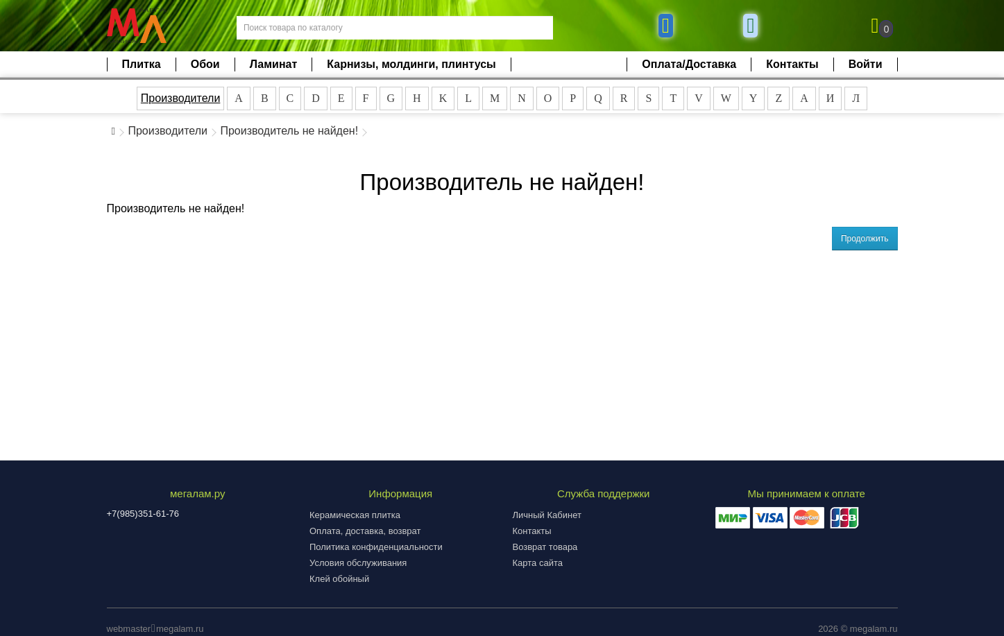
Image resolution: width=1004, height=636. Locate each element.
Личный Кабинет (547, 515)
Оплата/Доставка (689, 64)
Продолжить (865, 238)
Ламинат (274, 64)
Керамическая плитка (354, 515)
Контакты (792, 64)
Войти (866, 64)
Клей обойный (339, 579)
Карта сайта (538, 563)
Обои (205, 64)
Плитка (141, 64)
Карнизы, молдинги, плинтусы (411, 64)
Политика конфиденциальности (376, 547)
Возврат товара (545, 547)
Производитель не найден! (289, 131)
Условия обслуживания (358, 563)
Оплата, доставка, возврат (364, 531)
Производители (181, 98)
